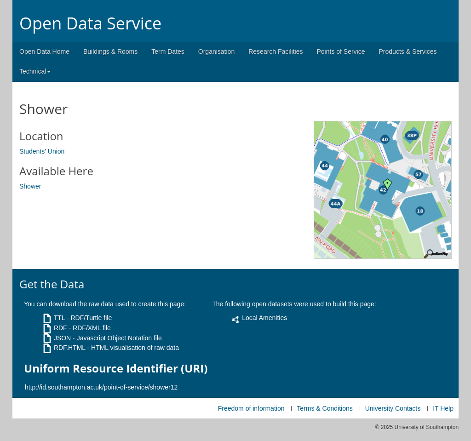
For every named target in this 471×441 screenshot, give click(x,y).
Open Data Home (44, 51)
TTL (59, 317)
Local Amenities (264, 317)
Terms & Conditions (324, 408)
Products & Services (408, 51)
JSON (62, 338)
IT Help (443, 408)
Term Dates (167, 51)
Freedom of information (251, 408)
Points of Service (340, 51)
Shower (30, 186)
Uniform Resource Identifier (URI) (115, 368)
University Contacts (393, 408)
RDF (60, 328)
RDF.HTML (70, 347)
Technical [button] (35, 71)
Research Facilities (275, 51)
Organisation (216, 51)
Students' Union (41, 151)
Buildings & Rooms (110, 51)
